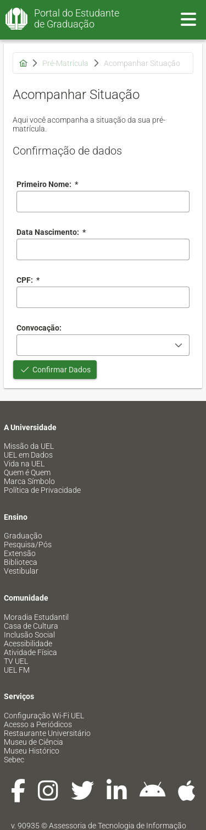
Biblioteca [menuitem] (20, 562)
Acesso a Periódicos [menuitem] (38, 724)
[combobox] (103, 249)
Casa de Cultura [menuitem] (31, 626)
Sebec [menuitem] (14, 759)
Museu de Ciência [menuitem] (33, 742)
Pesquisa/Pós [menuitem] (28, 544)
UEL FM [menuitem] (17, 670)
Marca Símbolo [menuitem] (29, 481)
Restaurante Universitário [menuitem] (47, 733)
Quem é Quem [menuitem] (27, 472)
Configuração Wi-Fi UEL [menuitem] (44, 715)
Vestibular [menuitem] (21, 571)
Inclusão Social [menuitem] (29, 634)
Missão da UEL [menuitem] (29, 446)
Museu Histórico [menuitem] (31, 750)
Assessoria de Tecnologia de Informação (117, 825)
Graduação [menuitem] (23, 535)
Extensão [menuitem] (20, 553)
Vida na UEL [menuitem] (24, 463)
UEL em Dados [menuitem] (28, 454)
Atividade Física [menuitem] (30, 652)
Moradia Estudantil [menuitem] (36, 617)
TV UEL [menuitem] (16, 661)
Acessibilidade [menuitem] (28, 643)
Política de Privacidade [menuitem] (42, 490)
